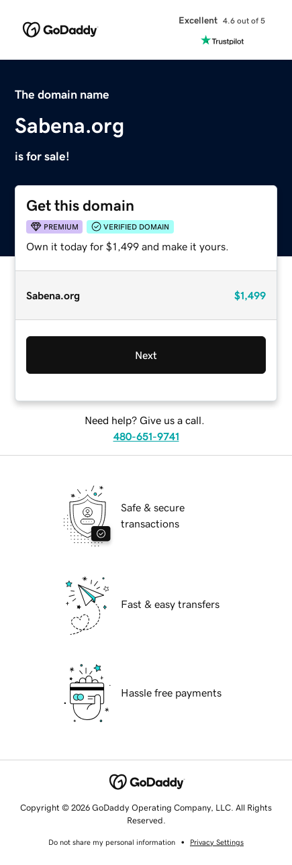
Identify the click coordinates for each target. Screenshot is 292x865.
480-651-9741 (146, 436)
